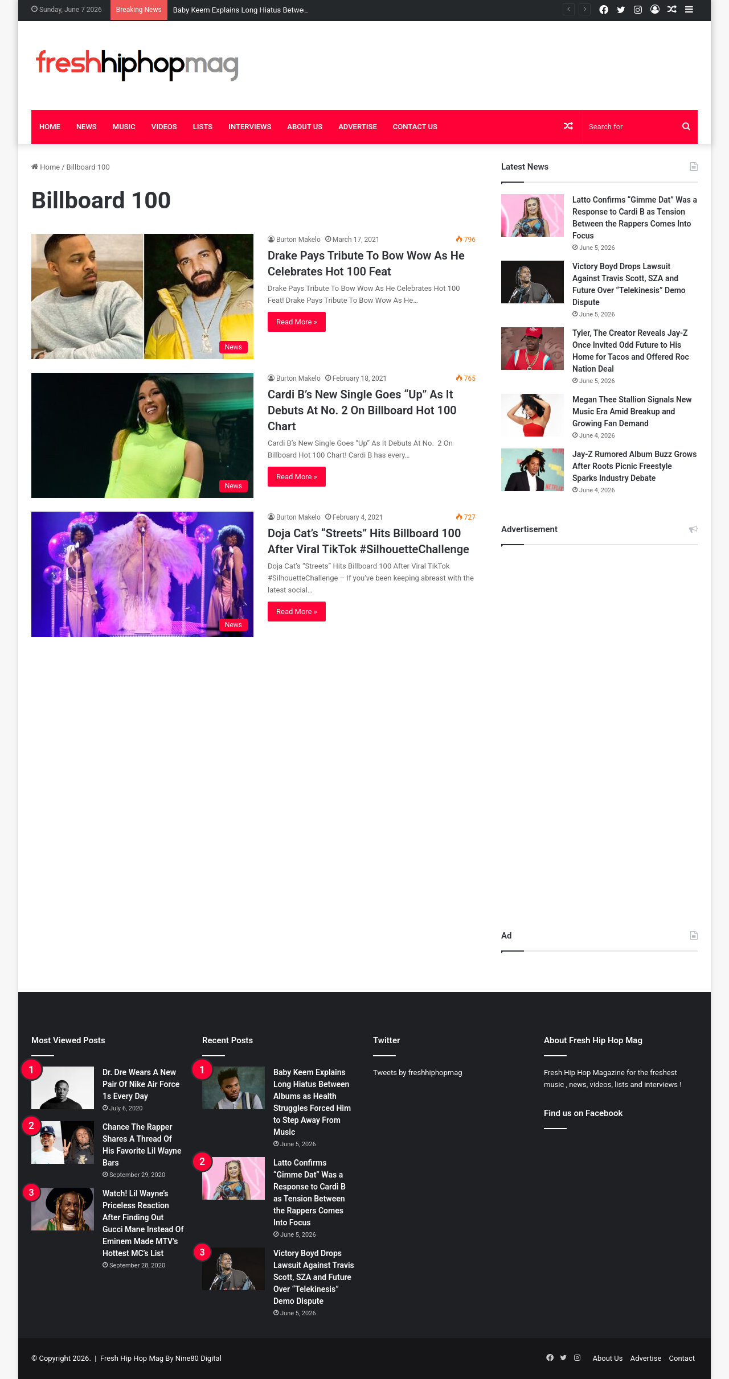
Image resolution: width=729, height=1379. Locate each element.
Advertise (357, 126)
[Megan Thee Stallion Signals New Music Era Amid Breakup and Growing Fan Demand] (532, 415)
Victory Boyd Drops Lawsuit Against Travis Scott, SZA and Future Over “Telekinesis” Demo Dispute (313, 1277)
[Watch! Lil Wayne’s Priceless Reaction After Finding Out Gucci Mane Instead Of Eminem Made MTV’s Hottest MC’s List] (62, 1209)
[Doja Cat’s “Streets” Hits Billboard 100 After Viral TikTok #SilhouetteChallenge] (142, 574)
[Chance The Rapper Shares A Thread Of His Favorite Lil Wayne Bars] (62, 1142)
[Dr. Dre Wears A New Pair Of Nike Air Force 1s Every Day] (62, 1088)
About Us (304, 126)
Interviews (249, 126)
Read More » (296, 322)
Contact (682, 1358)
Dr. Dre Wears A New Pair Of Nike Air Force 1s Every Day (141, 1084)
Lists (203, 126)
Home (49, 126)
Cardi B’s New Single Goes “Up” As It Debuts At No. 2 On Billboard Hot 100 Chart (362, 410)
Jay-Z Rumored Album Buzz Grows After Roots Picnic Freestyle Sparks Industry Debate (634, 466)
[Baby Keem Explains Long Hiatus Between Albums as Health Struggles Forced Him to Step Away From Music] (233, 1088)
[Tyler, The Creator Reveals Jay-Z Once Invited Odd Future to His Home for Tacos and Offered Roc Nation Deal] (532, 348)
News (86, 126)
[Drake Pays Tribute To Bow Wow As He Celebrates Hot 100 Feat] (142, 296)
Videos (164, 126)
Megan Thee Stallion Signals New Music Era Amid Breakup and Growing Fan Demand (632, 411)
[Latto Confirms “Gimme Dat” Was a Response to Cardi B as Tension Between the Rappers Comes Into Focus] (532, 215)
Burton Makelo (298, 240)
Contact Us (415, 126)
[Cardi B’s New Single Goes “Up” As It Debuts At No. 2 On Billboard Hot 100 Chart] (142, 435)
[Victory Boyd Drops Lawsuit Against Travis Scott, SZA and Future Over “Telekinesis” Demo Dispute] (532, 282)
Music (124, 126)
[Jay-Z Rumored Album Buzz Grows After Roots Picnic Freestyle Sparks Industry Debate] (532, 469)
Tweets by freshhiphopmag (417, 1072)
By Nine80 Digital (192, 1358)
